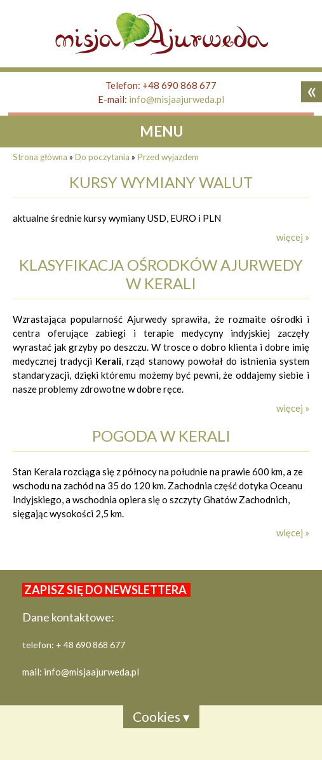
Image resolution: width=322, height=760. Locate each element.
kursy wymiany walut (161, 182)
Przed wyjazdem (168, 157)
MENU (161, 131)
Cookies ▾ (161, 716)
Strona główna (40, 157)
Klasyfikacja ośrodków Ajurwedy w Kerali (161, 273)
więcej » (292, 237)
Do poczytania (102, 157)
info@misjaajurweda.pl (176, 99)
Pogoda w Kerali (161, 435)
